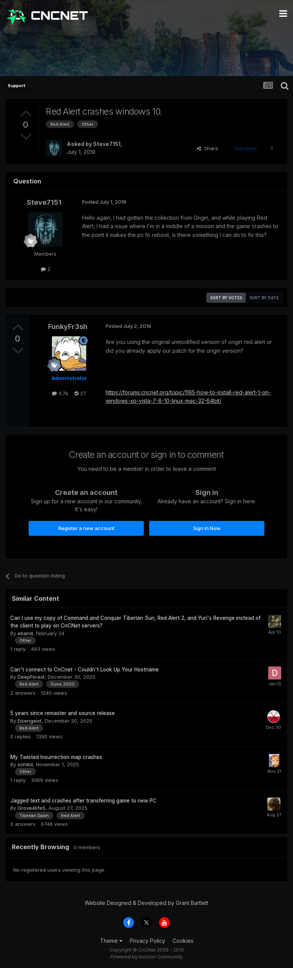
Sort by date (264, 297)
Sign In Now (207, 528)
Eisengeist (30, 721)
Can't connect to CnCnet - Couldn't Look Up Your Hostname (84, 669)
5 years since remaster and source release (62, 713)
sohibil (25, 764)
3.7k (60, 393)
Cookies (182, 940)
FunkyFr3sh (67, 327)
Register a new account (86, 528)
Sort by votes (226, 297)
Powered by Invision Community (146, 957)
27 (80, 393)
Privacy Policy (147, 940)
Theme (111, 940)
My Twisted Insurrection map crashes (56, 757)
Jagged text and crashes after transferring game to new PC (83, 801)
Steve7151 (107, 144)
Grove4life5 (31, 808)
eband (25, 633)
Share (207, 148)
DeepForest (31, 677)
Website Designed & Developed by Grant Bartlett (146, 903)
